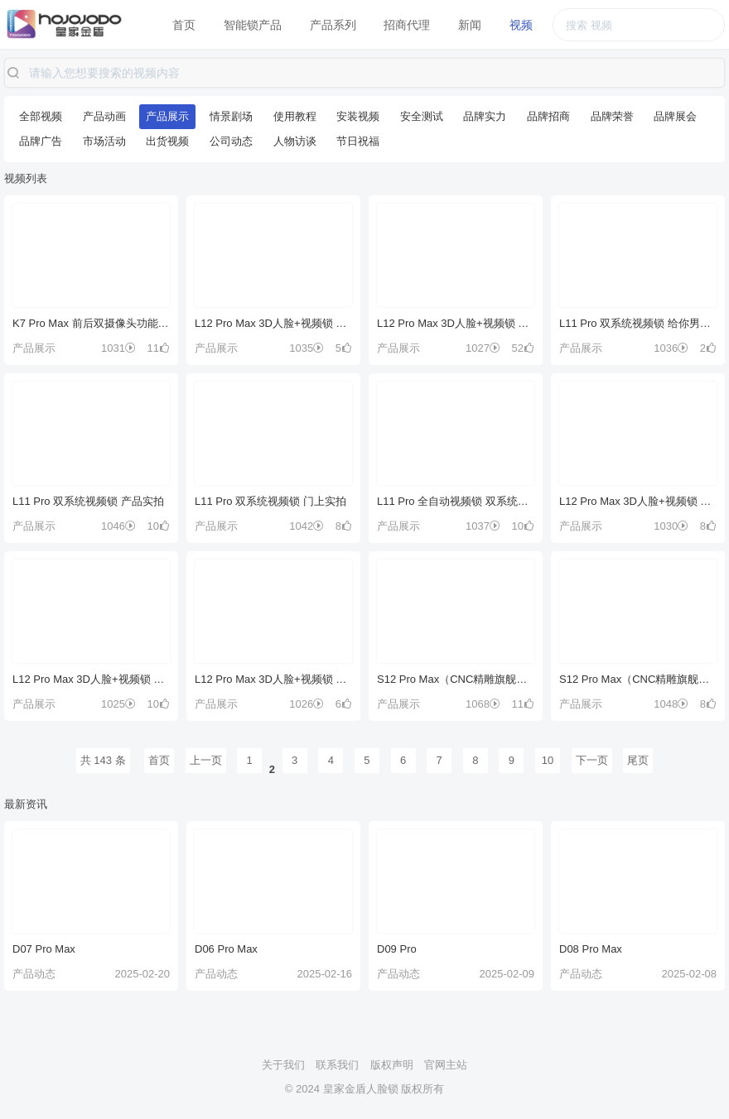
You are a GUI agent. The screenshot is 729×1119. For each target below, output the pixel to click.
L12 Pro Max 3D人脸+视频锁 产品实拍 (273, 679)
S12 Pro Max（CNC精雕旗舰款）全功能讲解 (455, 679)
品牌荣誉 (612, 116)
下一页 (592, 760)
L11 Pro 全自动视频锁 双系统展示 (455, 501)
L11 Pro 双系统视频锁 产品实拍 (88, 501)
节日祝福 (357, 141)
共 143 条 (103, 760)
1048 (671, 704)
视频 (521, 24)
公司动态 (231, 141)
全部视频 (40, 116)
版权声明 (391, 1065)
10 (158, 526)
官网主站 (445, 1065)
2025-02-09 (507, 974)
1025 (118, 704)
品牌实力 (484, 116)
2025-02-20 (143, 974)
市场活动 (104, 141)
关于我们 (283, 1065)
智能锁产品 (253, 24)
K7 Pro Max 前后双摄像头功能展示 (91, 323)
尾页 (638, 760)
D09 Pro (397, 949)
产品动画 (104, 116)
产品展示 (167, 116)
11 (158, 348)
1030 (671, 526)
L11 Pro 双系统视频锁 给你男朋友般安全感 (638, 323)
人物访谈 (294, 141)
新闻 (469, 24)
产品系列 (333, 24)
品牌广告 (40, 141)
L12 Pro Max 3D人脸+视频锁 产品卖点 (91, 679)
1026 (306, 704)
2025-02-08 (689, 974)
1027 (483, 348)
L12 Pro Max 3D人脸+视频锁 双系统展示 (273, 323)
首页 (184, 24)
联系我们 (337, 1065)
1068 (483, 704)
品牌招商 (548, 116)
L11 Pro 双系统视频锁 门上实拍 (270, 501)
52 (523, 348)
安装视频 (357, 116)
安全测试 (421, 116)
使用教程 (294, 116)
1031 (118, 348)
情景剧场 (231, 116)
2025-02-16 (325, 974)
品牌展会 (675, 116)
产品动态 (34, 974)
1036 (671, 348)
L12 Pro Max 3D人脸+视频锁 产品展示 (638, 501)
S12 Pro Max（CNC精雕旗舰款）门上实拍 (638, 679)
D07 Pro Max (43, 949)
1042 (306, 526)
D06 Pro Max (226, 949)
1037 (483, 526)
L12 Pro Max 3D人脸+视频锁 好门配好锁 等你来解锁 (455, 323)
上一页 (206, 760)
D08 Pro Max (590, 949)
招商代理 (407, 24)
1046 (118, 526)
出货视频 (167, 141)
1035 (306, 348)
